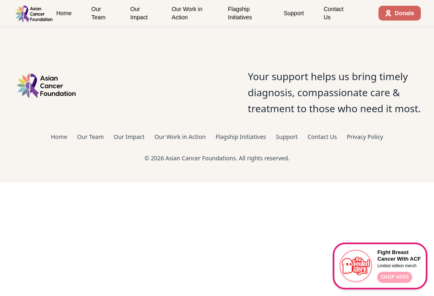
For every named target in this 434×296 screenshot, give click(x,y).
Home (64, 13)
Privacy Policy (365, 137)
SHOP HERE (395, 276)
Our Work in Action (187, 13)
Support (294, 13)
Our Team (98, 13)
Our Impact (139, 13)
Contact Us (333, 13)
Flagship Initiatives (240, 13)
